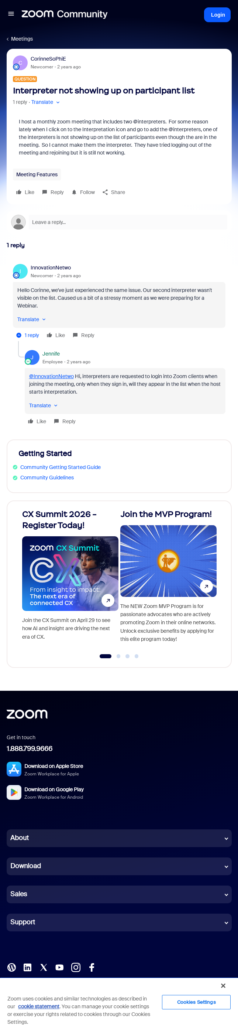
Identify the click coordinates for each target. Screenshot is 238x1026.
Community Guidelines (47, 477)
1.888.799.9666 (29, 748)
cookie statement (38, 1006)
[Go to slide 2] (118, 656)
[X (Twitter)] (43, 967)
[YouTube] (59, 967)
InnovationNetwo (51, 267)
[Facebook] (91, 967)
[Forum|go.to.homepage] (64, 14)
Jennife (51, 353)
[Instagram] (75, 967)
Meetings (22, 38)
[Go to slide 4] (136, 656)
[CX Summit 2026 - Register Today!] (70, 581)
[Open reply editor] (119, 222)
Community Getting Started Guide (60, 467)
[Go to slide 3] (127, 656)
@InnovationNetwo (51, 376)
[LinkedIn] (27, 967)
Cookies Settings (196, 1002)
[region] (119, 1001)
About (19, 837)
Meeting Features (37, 174)
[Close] (223, 985)
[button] (11, 14)
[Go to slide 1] (105, 656)
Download (25, 866)
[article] (119, 302)
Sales (18, 894)
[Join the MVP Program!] (168, 581)
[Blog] (11, 967)
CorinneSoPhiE (48, 58)
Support (22, 922)
